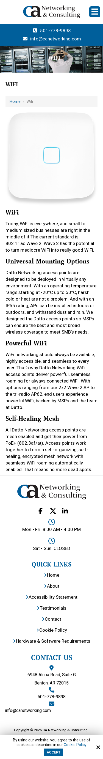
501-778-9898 (51, 30)
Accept (53, 752)
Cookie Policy (75, 745)
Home (15, 101)
